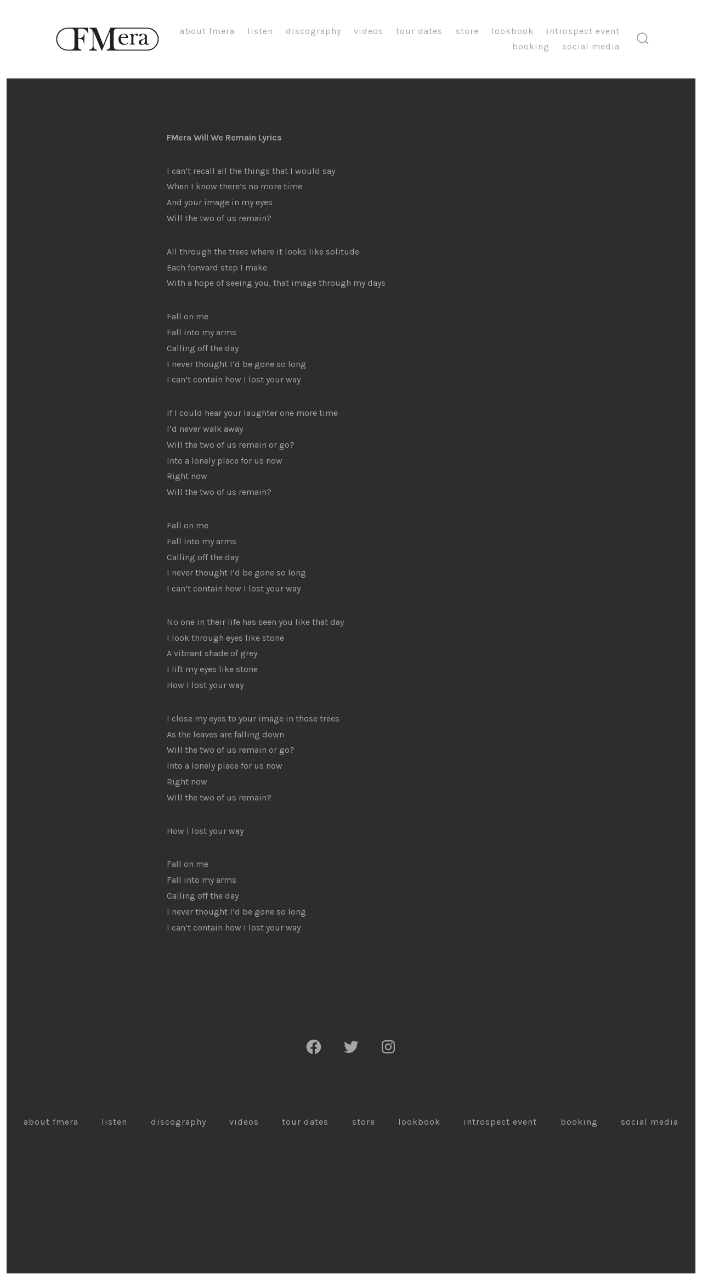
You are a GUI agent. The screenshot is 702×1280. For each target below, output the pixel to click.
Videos (368, 31)
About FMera (207, 31)
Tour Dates (419, 31)
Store (467, 31)
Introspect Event (583, 31)
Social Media (591, 46)
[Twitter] (351, 1046)
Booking (531, 46)
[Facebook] (313, 1046)
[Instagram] (388, 1046)
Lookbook (512, 31)
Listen (260, 31)
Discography (313, 31)
